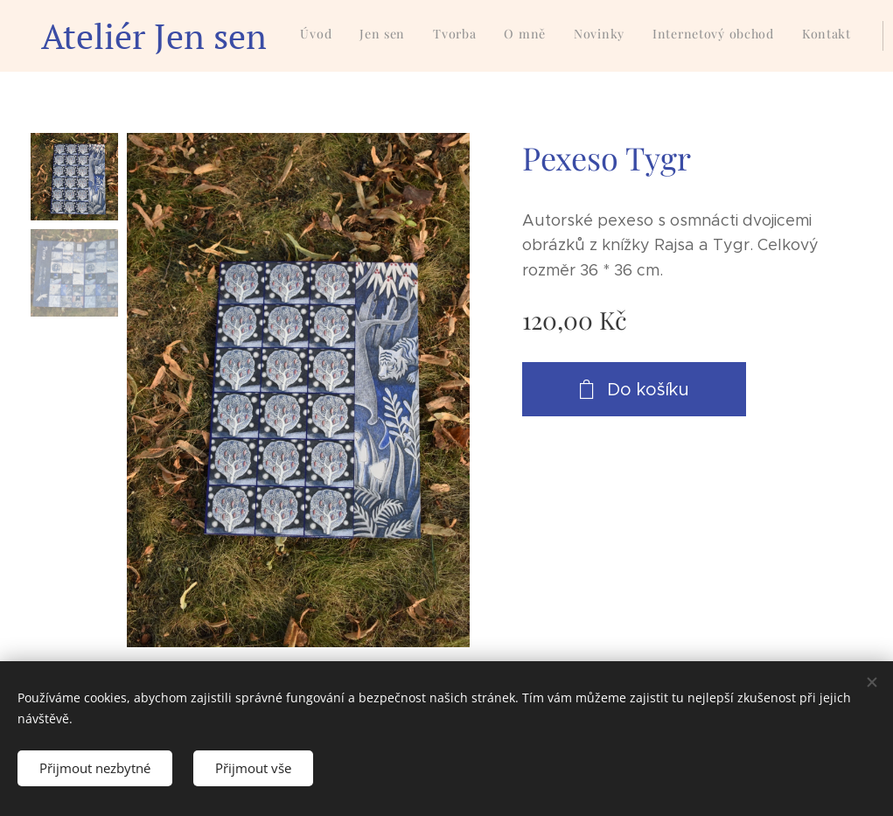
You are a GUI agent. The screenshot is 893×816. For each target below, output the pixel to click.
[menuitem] (575, 36)
